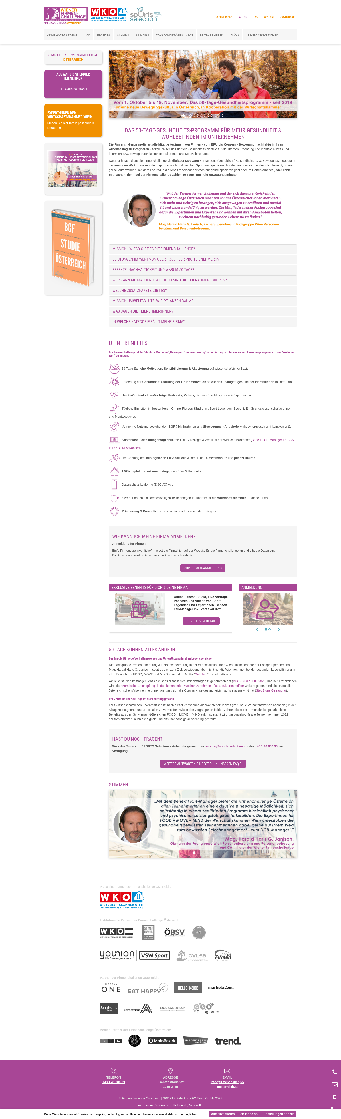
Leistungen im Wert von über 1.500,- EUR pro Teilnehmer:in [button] (165, 259)
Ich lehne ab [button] (249, 1114)
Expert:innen (224, 17)
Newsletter (196, 1105)
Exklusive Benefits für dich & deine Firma (150, 588)
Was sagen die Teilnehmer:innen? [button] (142, 311)
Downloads (287, 17)
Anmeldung (251, 588)
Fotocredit (180, 1105)
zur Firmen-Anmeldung (203, 568)
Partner (243, 17)
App (87, 34)
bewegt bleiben (211, 34)
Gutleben (201, 674)
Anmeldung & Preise (62, 34)
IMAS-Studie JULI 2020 (249, 681)
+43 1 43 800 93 (266, 746)
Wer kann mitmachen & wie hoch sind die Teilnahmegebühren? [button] (169, 280)
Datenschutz (163, 1105)
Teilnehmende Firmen (262, 34)
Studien (123, 34)
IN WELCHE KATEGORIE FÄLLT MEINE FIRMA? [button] (148, 321)
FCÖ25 (234, 34)
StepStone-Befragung (271, 690)
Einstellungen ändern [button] (278, 1114)
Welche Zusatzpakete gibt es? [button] (139, 290)
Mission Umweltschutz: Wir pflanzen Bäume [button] (152, 301)
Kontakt (269, 17)
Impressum (145, 1105)
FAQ (256, 17)
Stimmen (142, 34)
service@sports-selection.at (225, 746)
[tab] (203, 249)
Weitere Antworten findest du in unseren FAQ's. (203, 764)
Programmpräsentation (174, 34)
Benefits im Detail (201, 621)
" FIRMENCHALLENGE (62, 23)
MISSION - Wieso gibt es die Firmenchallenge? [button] (153, 249)
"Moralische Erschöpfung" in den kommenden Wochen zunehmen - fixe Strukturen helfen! (182, 686)
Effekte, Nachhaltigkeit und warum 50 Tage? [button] (153, 269)
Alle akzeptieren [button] (223, 1114)
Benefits (103, 34)
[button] (257, 629)
